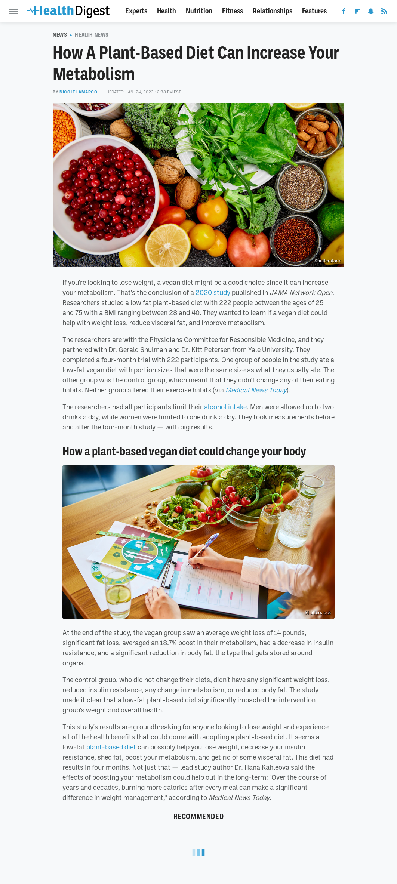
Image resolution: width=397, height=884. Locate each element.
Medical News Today (255, 390)
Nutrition (199, 11)
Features (314, 11)
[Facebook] (344, 12)
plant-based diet (111, 747)
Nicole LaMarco (78, 92)
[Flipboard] (357, 12)
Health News (92, 35)
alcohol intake (225, 407)
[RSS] (384, 12)
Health (166, 11)
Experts (136, 11)
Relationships (272, 11)
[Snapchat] (371, 12)
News (60, 35)
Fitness (232, 11)
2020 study (213, 292)
